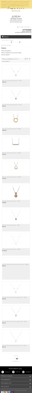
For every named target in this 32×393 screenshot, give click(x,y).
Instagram (26, 372)
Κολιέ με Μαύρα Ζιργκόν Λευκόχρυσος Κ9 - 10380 (14, 321)
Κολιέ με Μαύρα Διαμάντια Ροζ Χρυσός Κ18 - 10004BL (15, 264)
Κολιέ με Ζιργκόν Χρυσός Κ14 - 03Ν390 (11, 152)
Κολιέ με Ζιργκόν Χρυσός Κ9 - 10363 (11, 225)
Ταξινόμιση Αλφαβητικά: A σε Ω (10, 59)
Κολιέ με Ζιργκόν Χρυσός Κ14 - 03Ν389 (11, 128)
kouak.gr (25, 390)
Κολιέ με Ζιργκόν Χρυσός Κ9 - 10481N (11, 249)
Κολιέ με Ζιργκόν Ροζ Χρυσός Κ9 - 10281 (11, 80)
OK (8, 7)
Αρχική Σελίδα (5, 40)
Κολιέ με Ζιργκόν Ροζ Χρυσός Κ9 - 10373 (11, 104)
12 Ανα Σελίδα (6, 61)
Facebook (5, 372)
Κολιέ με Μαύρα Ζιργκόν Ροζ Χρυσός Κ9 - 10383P (14, 345)
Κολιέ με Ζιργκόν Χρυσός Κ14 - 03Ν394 (11, 177)
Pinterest (16, 372)
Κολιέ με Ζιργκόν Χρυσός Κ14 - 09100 (11, 201)
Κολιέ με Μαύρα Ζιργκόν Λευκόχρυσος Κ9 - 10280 (14, 297)
